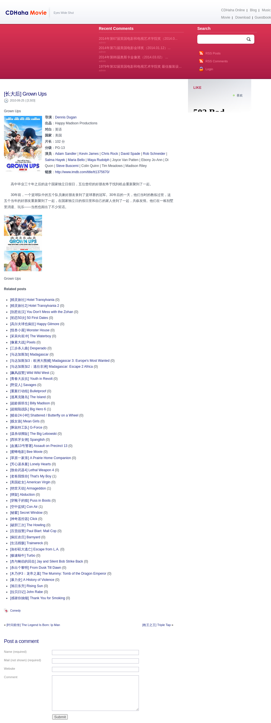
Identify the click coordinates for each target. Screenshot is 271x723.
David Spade (130, 154)
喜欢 (240, 95)
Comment (11, 677)
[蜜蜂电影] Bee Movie (26, 452)
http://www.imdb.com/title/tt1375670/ (82, 172)
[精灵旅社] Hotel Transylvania (32, 300)
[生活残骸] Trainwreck (26, 543)
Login (209, 69)
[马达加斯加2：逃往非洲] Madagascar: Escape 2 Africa (51, 367)
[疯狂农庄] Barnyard (25, 537)
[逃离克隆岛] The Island (28, 397)
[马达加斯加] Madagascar (29, 354)
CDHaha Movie (27, 14)
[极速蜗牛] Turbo (22, 555)
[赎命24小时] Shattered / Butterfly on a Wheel (44, 415)
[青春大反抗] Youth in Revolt (31, 379)
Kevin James (89, 154)
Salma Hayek (55, 160)
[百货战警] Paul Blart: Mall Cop (33, 531)
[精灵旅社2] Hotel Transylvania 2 (34, 306)
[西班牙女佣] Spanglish (27, 440)
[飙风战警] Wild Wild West (29, 373)
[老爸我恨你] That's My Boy (30, 476)
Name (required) (15, 651)
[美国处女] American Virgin (30, 482)
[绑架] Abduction (22, 495)
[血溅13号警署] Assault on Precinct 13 (38, 446)
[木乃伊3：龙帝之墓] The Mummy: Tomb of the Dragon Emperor (58, 574)
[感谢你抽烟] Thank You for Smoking (37, 598)
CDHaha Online (233, 10)
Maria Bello (76, 160)
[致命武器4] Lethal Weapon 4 (32, 470)
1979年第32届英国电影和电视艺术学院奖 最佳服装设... (140, 68)
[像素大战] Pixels (23, 342)
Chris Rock (109, 154)
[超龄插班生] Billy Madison (30, 403)
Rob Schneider (154, 154)
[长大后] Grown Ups (25, 94)
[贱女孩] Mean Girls (25, 421)
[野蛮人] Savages (23, 385)
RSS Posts (213, 53)
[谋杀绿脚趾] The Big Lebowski (33, 434)
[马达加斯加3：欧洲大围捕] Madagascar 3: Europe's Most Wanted (60, 361)
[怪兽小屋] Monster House (29, 330)
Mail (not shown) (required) (22, 660)
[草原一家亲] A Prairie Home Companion (40, 458)
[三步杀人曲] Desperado (28, 348)
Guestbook (263, 17)
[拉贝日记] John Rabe (26, 592)
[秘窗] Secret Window (26, 513)
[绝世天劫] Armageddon (28, 488)
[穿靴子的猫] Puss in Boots (30, 500)
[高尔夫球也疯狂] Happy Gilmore (34, 324)
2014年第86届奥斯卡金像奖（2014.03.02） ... (133, 59)
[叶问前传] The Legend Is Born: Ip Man (33, 625)
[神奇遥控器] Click (23, 519)
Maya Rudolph (98, 160)
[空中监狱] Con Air (24, 507)
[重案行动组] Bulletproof (28, 391)
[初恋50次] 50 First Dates (29, 318)
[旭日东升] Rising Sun (26, 586)
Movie (225, 17)
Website (9, 668)
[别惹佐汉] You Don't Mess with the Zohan (41, 312)
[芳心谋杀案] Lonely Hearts (30, 464)
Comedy (15, 610)
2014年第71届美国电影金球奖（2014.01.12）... (135, 49)
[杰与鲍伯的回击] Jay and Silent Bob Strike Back (46, 561)
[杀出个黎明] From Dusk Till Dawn (35, 568)
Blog (253, 10)
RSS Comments (217, 61)
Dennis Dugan (66, 117)
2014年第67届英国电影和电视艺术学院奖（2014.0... (138, 40)
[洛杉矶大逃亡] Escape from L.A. (34, 549)
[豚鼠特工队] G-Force (26, 427)
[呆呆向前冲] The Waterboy (30, 336)
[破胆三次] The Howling (27, 525)
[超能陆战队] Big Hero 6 (28, 409)
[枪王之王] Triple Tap (156, 625)
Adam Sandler (66, 154)
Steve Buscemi (67, 166)
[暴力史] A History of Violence (32, 580)
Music (266, 10)
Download (242, 17)
